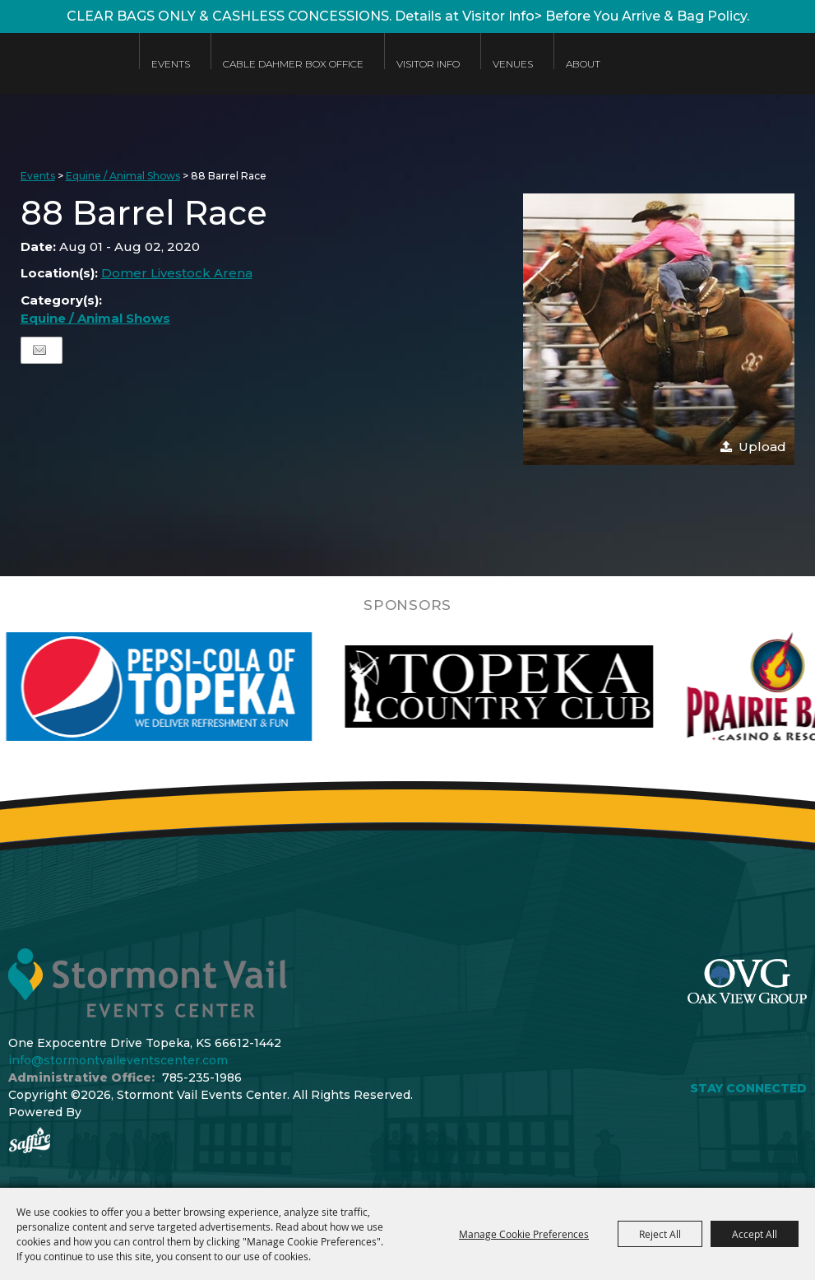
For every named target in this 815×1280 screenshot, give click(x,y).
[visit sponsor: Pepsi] (202, 686)
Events (170, 64)
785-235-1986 (202, 1077)
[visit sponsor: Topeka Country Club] (542, 686)
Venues (513, 64)
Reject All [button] (660, 1233)
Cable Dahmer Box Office (293, 64)
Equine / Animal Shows (123, 176)
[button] (658, 329)
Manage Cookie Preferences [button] (524, 1233)
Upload (762, 446)
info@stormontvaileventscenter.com (118, 1060)
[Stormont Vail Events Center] (61, 76)
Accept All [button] (754, 1233)
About (583, 64)
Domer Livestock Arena (176, 273)
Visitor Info (428, 64)
